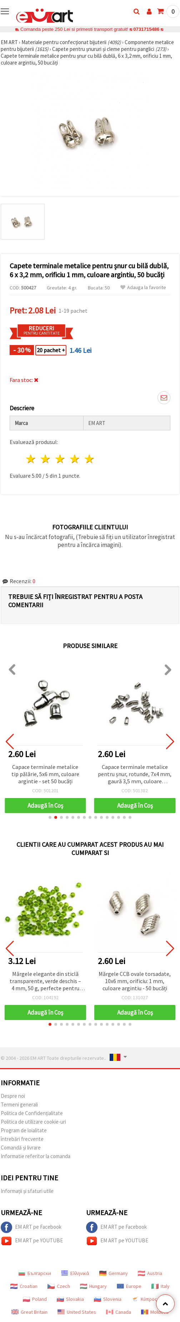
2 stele (46, 459)
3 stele (60, 459)
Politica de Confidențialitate (32, 1113)
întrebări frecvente (22, 1138)
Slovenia (107, 1299)
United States (77, 1312)
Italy (160, 1286)
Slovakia (70, 1299)
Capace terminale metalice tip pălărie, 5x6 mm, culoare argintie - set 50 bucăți (45, 774)
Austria (150, 1273)
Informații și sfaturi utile (27, 1191)
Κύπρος (144, 1299)
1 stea (31, 459)
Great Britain (29, 1312)
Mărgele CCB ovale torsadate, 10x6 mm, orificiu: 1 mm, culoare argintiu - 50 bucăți (135, 981)
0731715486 (146, 29)
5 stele (89, 459)
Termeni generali (19, 1104)
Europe (129, 1286)
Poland (35, 1299)
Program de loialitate (24, 1130)
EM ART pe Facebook (31, 1227)
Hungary (93, 1286)
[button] (50, 817)
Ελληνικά (75, 1273)
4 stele (75, 459)
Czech (59, 1286)
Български (34, 1273)
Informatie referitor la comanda (35, 1156)
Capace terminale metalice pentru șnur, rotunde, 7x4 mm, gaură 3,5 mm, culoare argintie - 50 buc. (134, 774)
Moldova (155, 1312)
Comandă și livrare (21, 1147)
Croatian (24, 1286)
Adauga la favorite (143, 287)
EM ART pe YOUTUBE (32, 1241)
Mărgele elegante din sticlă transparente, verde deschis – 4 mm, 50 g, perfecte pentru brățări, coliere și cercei (45, 981)
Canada (118, 1312)
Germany (113, 1273)
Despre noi (13, 1095)
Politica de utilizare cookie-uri (33, 1121)
